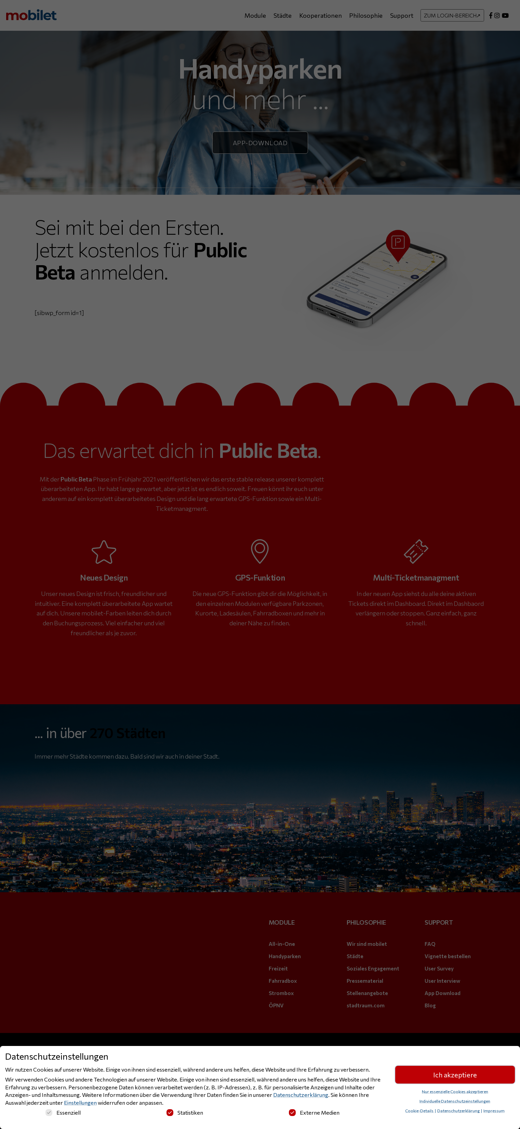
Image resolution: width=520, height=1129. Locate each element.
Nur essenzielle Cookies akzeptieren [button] (455, 1091)
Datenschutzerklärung (300, 1094)
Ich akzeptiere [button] (455, 1075)
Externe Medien (314, 1112)
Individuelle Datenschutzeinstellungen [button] (454, 1101)
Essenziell (63, 1112)
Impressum (494, 1110)
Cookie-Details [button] (419, 1110)
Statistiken (184, 1112)
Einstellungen (80, 1102)
